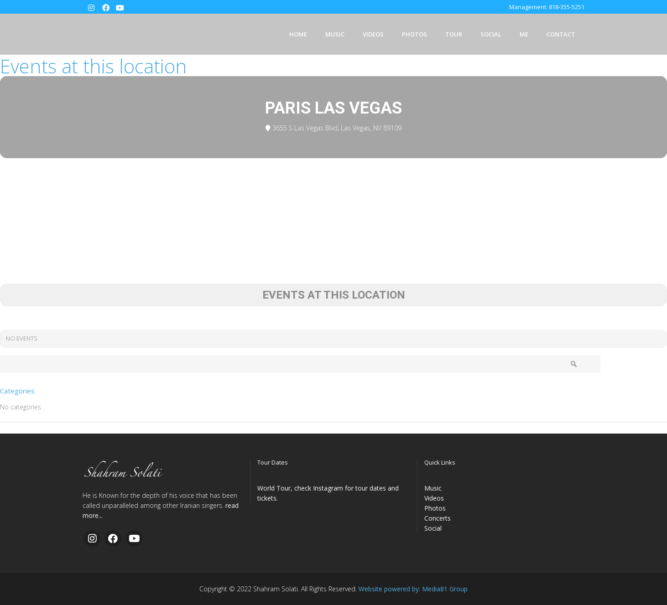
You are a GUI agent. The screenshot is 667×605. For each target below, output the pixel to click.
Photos (435, 508)
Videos (434, 498)
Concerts (437, 518)
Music (433, 488)
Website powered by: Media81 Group (413, 588)
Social (433, 528)
